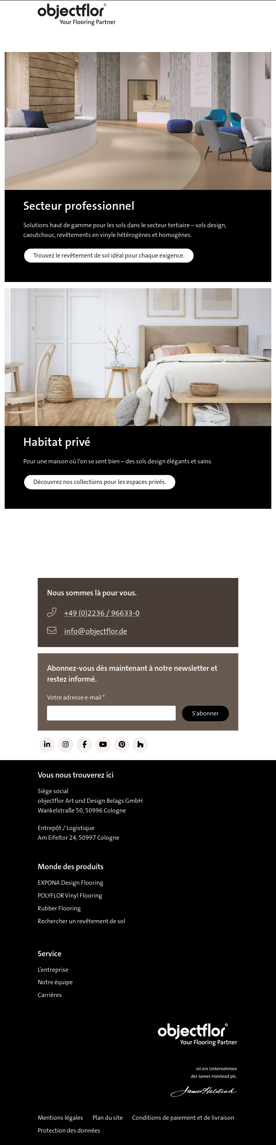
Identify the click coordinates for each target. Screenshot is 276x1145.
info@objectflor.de (95, 631)
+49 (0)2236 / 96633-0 (102, 613)
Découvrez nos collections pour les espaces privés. (99, 482)
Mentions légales (60, 1117)
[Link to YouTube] (103, 744)
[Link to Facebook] (84, 744)
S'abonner (205, 713)
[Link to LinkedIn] (47, 744)
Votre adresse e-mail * (76, 697)
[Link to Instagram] (65, 744)
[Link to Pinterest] (121, 744)
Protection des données (69, 1130)
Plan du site (108, 1117)
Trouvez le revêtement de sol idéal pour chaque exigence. (108, 255)
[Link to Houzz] (140, 744)
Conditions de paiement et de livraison (183, 1117)
